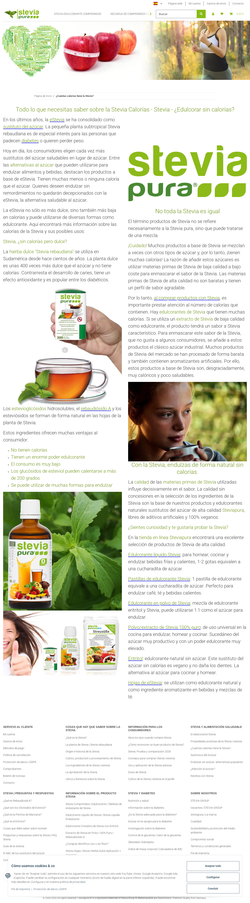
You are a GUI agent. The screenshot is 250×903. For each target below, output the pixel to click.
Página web (175, 3)
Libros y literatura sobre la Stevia (85, 779)
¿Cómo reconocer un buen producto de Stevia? (156, 741)
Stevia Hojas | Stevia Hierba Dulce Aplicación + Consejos (93, 853)
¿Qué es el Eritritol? (14, 821)
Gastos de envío (216, 3)
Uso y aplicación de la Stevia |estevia (150, 762)
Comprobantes (12, 768)
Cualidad (196, 821)
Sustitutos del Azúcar (203, 755)
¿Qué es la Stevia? (76, 737)
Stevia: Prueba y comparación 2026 (149, 748)
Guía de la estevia (13, 846)
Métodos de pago (13, 748)
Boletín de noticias (14, 775)
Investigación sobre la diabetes (146, 828)
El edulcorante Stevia (203, 734)
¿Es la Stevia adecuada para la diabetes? (152, 814)
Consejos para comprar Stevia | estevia (151, 755)
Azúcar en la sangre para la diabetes (150, 821)
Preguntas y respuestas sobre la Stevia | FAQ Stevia (30, 837)
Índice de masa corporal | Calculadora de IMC (155, 849)
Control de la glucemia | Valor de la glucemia (154, 835)
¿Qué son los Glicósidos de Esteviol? (24, 807)
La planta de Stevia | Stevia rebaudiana (89, 744)
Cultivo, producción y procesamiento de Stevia (93, 758)
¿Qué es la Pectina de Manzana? (22, 814)
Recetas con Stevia (202, 775)
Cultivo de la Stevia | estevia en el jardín (151, 775)
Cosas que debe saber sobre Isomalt (25, 828)
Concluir (210, 889)
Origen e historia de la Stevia (82, 751)
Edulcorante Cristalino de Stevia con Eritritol (92, 826)
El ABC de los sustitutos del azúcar (24, 853)
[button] (213, 14)
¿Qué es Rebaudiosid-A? (17, 800)
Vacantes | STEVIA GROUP (206, 807)
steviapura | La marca (204, 814)
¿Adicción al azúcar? (203, 768)
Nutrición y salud (138, 800)
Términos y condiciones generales (211, 846)
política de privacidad (88, 883)
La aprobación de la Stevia (81, 772)
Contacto (238, 3)
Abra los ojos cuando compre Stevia (149, 734)
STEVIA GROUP (200, 800)
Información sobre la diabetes (146, 807)
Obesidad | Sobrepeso (141, 842)
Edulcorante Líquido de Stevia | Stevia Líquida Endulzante (93, 817)
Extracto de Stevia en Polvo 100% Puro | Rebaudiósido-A (89, 835)
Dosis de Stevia (137, 768)
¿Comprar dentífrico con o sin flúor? (87, 843)
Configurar (210, 879)
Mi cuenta (195, 3)
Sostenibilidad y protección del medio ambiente (213, 830)
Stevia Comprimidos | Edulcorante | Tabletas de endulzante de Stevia (94, 806)
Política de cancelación (17, 755)
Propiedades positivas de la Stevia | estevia (216, 741)
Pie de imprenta (23, 890)
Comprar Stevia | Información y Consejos (27, 860)
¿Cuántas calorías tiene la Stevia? (211, 748)
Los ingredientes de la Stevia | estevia (88, 765)
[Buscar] (176, 14)
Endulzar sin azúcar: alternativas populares (217, 762)
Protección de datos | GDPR (53, 890)
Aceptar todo (210, 868)
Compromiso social (202, 839)
